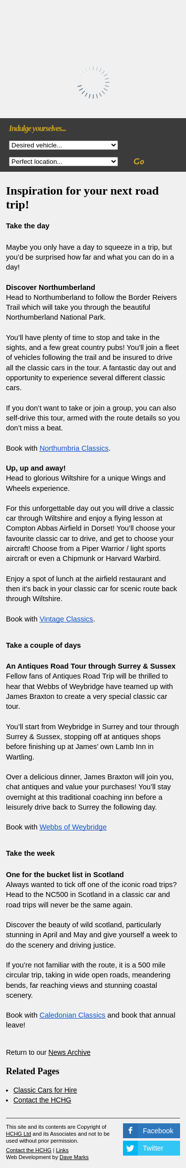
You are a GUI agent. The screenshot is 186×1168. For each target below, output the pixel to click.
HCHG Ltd (18, 1134)
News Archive (70, 1052)
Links (62, 1150)
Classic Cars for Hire (45, 1090)
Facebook (158, 1131)
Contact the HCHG (42, 1100)
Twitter (153, 1148)
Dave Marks (74, 1157)
